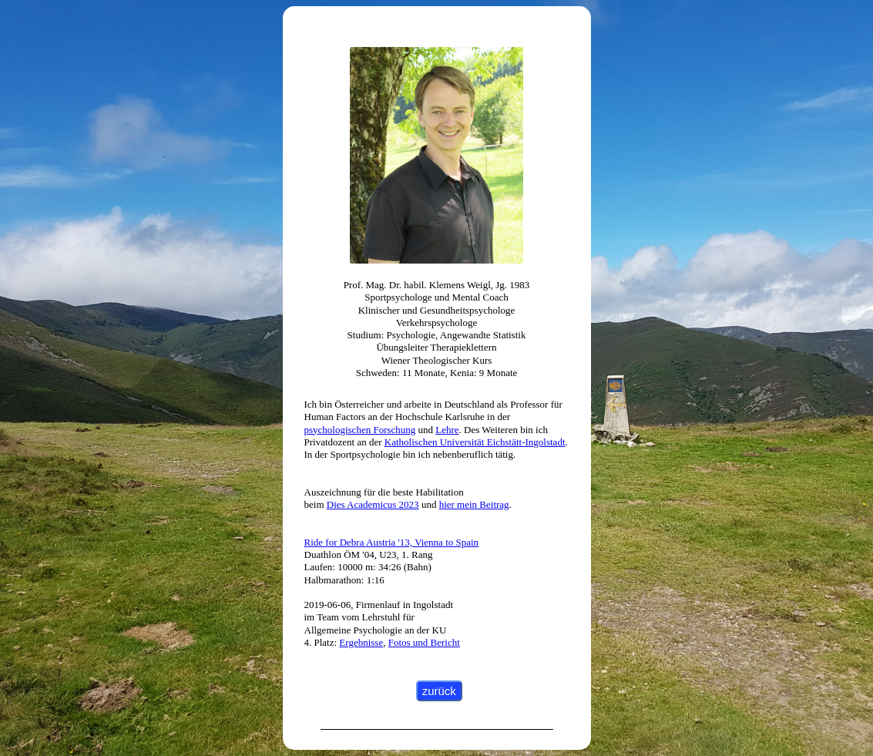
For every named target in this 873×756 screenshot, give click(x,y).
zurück (439, 690)
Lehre (446, 429)
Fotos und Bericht (424, 642)
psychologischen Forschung (360, 429)
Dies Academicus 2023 (373, 504)
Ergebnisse (361, 642)
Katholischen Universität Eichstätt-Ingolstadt (475, 442)
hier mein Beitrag (474, 504)
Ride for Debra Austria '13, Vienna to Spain (391, 542)
